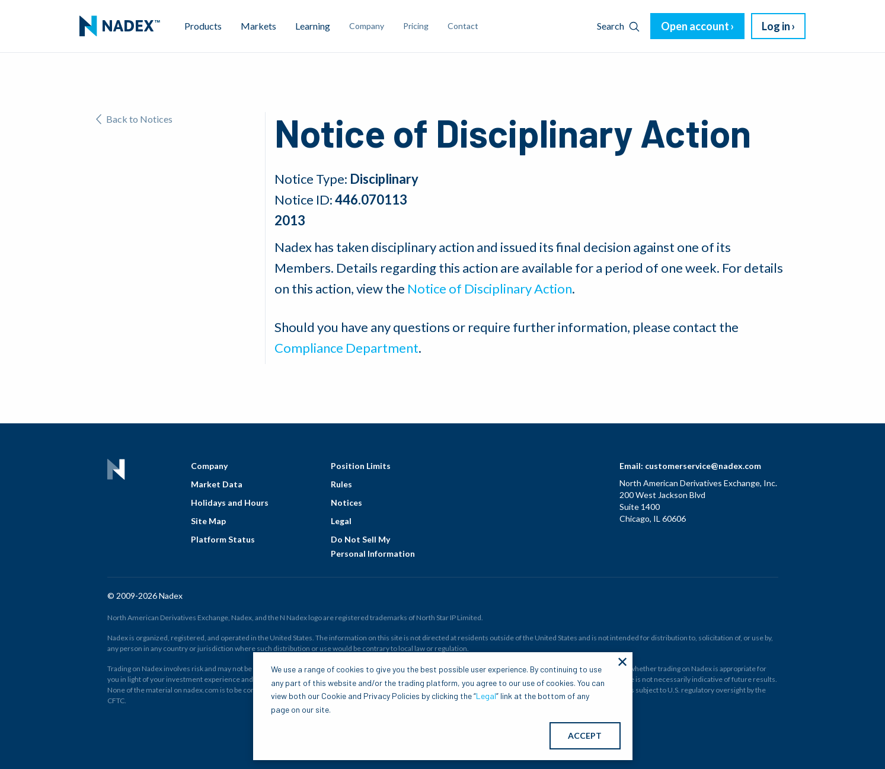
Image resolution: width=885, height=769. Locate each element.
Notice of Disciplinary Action (489, 288)
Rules (341, 484)
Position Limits (361, 466)
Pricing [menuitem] (416, 26)
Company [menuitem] (366, 26)
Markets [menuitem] (258, 25)
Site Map (208, 521)
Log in (776, 26)
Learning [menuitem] (312, 25)
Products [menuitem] (203, 25)
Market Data (216, 484)
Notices (346, 502)
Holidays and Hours (230, 502)
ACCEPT (585, 735)
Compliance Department (346, 348)
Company (209, 466)
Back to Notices (134, 119)
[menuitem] (119, 26)
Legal (341, 521)
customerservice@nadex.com (703, 466)
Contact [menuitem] (463, 26)
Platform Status (223, 539)
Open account (695, 26)
